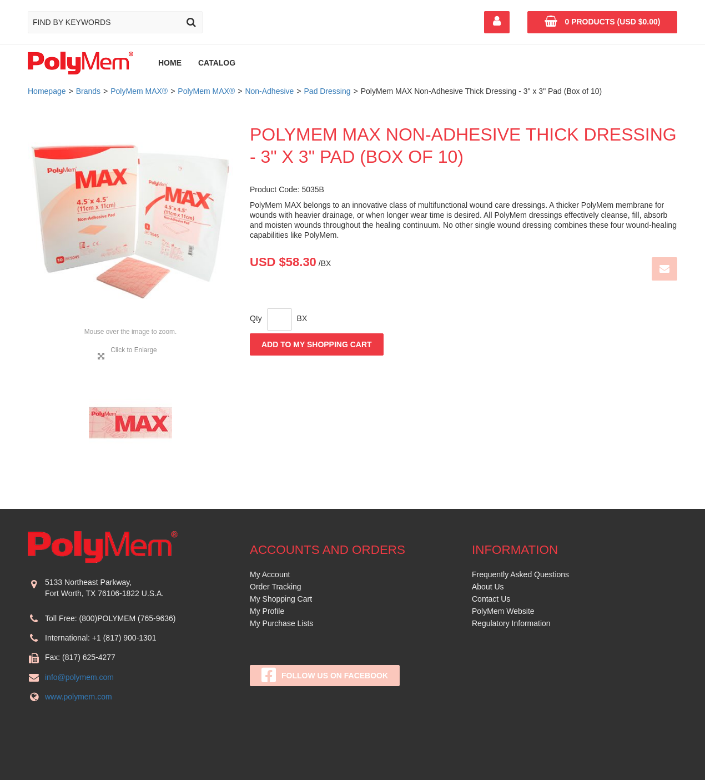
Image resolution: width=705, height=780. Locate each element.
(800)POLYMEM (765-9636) (127, 618)
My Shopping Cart (281, 598)
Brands (88, 91)
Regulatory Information (511, 623)
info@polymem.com (79, 677)
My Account (270, 574)
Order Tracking (275, 586)
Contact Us (491, 598)
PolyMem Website (503, 611)
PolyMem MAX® (139, 91)
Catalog (216, 62)
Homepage (47, 91)
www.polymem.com (78, 696)
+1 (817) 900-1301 (124, 637)
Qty (256, 318)
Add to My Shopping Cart (316, 344)
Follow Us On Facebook (324, 675)
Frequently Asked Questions (520, 574)
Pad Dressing (327, 91)
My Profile (267, 611)
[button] (602, 22)
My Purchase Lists (281, 623)
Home (170, 62)
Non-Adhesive (269, 91)
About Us (488, 586)
